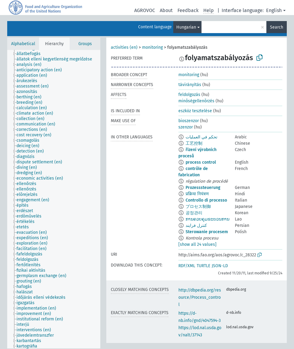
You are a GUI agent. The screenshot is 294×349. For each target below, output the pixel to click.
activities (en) (124, 47)
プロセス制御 (198, 206)
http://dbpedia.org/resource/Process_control (199, 297)
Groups (85, 43)
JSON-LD (220, 265)
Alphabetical (23, 43)
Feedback (188, 10)
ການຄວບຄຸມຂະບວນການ (207, 219)
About (166, 10)
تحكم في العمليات (201, 137)
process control (201, 162)
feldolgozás (189, 94)
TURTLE (203, 265)
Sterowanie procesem (207, 231)
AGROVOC (144, 10)
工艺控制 (194, 143)
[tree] (53, 199)
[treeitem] (31, 54)
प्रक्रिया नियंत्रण (197, 193)
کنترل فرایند (196, 225)
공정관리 (194, 212)
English (274, 10)
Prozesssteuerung (203, 187)
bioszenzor (188, 120)
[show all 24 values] (197, 244)
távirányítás (189, 84)
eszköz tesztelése (195, 110)
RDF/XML (186, 265)
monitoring (152, 47)
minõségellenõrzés (196, 100)
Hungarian (186, 27)
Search (276, 27)
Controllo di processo (206, 200)
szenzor (185, 127)
